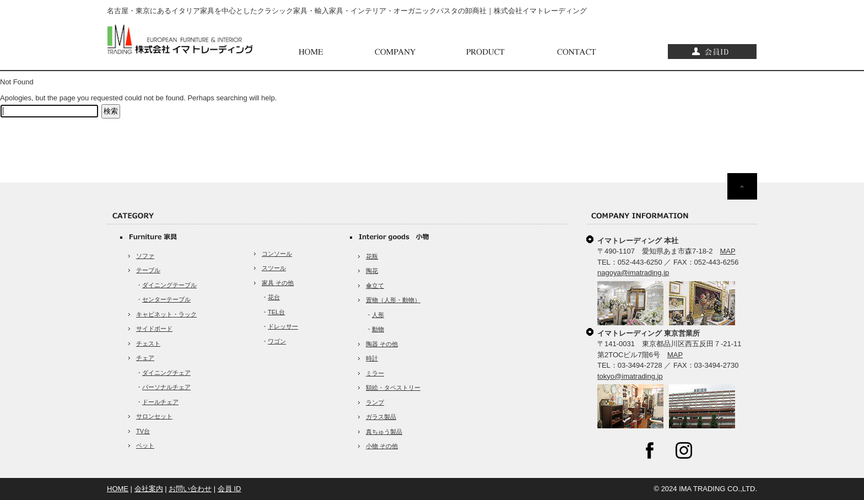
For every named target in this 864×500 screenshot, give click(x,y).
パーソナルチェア (166, 387)
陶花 (372, 270)
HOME (117, 489)
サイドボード (154, 328)
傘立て (375, 285)
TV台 (143, 431)
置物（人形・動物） (393, 300)
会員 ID (229, 489)
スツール (274, 268)
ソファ (145, 255)
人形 (378, 314)
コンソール (277, 253)
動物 (378, 329)
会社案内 (148, 489)
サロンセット (154, 416)
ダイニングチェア (166, 372)
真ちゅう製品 (384, 431)
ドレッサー (283, 326)
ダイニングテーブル (169, 285)
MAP (728, 251)
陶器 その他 (382, 344)
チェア (145, 357)
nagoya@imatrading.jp (633, 272)
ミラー (375, 373)
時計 (372, 358)
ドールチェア (160, 402)
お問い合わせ (190, 489)
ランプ (375, 402)
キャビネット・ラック (166, 314)
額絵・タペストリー (393, 387)
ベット (145, 445)
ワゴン (277, 341)
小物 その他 (382, 446)
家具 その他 (278, 282)
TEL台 (276, 312)
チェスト (148, 343)
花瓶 (372, 256)
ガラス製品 (381, 416)
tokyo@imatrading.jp (630, 376)
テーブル (148, 270)
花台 (274, 297)
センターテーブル (166, 299)
